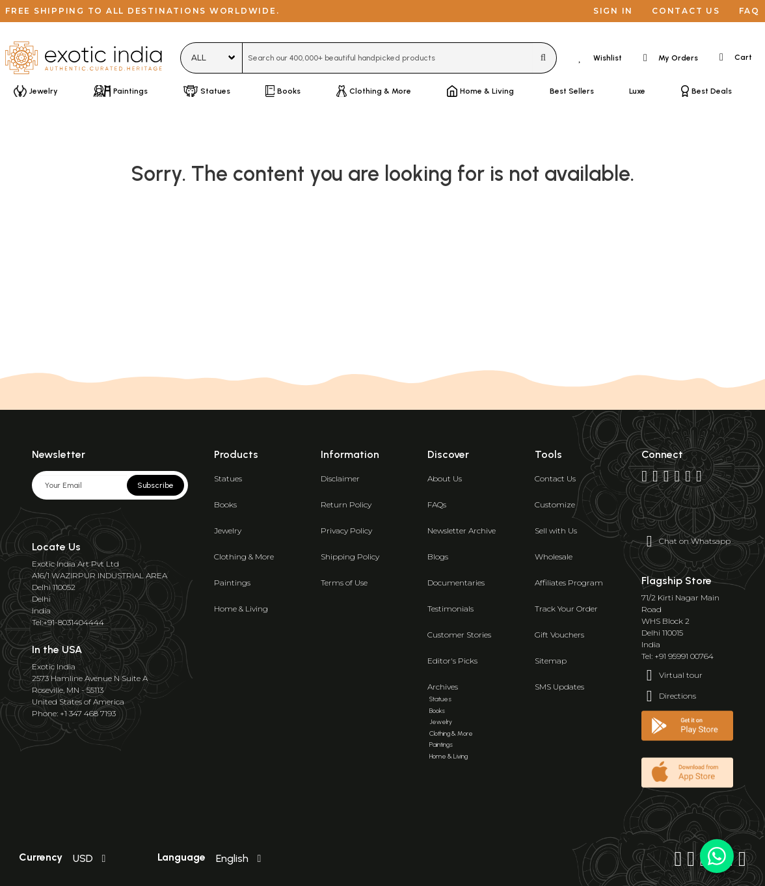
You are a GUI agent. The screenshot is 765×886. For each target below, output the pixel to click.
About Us (444, 478)
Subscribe (155, 485)
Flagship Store (676, 580)
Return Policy (346, 504)
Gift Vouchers (559, 634)
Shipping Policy (350, 556)
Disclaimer (340, 478)
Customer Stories (459, 634)
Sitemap (551, 660)
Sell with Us (556, 530)
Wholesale (553, 556)
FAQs (436, 504)
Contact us (686, 11)
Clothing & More (244, 556)
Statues (228, 478)
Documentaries (456, 582)
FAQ (749, 11)
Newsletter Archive (461, 530)
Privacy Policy (346, 530)
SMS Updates (559, 686)
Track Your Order (566, 608)
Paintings (232, 582)
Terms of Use (344, 582)
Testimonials (450, 608)
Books (225, 504)
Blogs (437, 556)
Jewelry (227, 530)
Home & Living (241, 608)
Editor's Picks (452, 660)
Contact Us (555, 478)
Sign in (613, 11)
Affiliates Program (569, 582)
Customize (555, 504)
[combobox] (387, 58)
